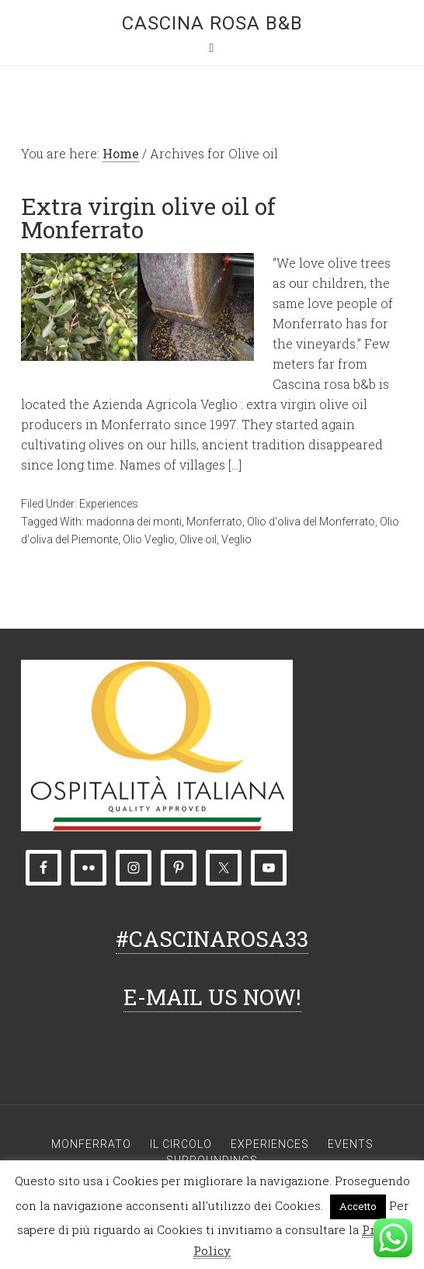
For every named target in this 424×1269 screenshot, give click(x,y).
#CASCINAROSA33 (212, 938)
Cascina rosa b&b (212, 23)
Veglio (236, 539)
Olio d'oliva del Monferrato (311, 521)
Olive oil (198, 539)
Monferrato (214, 521)
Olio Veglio (149, 539)
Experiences (108, 504)
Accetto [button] (358, 1206)
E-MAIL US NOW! (212, 997)
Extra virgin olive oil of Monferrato (148, 217)
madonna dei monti (134, 521)
